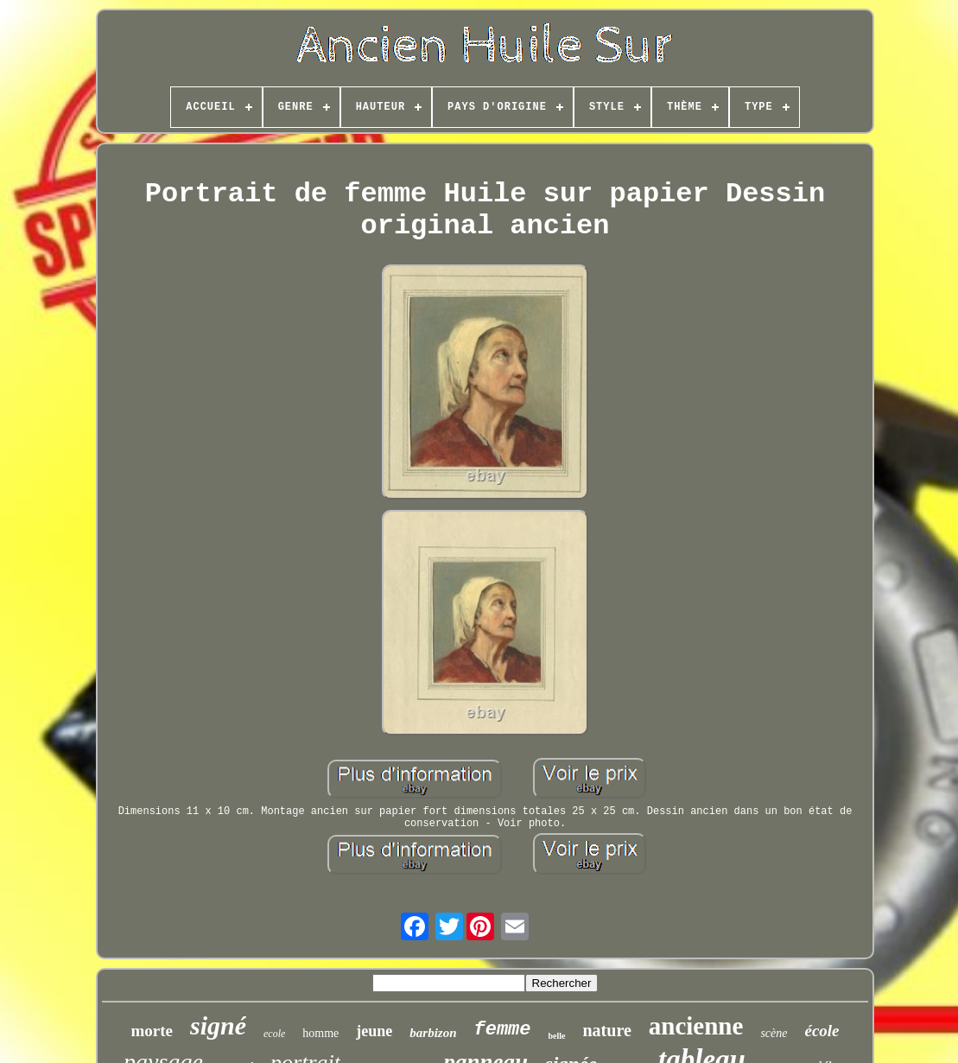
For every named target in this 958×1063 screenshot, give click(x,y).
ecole (274, 1034)
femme (501, 1030)
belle (557, 1036)
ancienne (696, 1026)
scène (773, 1033)
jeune (374, 1031)
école (821, 1031)
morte (151, 1031)
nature (607, 1030)
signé (218, 1025)
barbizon (432, 1033)
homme (320, 1033)
